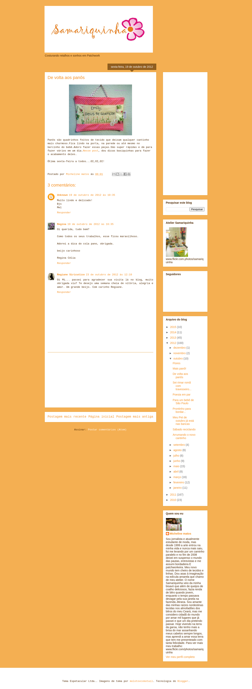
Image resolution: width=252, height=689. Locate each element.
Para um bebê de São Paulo (183, 401)
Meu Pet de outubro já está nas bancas (183, 421)
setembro (179, 444)
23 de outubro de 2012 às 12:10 (109, 274)
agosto (177, 450)
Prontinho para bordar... (182, 410)
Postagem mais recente (67, 417)
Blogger (183, 681)
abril (176, 471)
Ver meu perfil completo (180, 656)
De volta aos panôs (180, 375)
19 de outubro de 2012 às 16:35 (90, 224)
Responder (64, 212)
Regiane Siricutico (71, 274)
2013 (173, 337)
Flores (176, 363)
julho (176, 455)
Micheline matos (180, 533)
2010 (173, 499)
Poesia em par (181, 394)
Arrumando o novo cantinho (184, 436)
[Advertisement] (100, 380)
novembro (179, 353)
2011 (173, 494)
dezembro (179, 347)
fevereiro (179, 482)
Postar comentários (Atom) (107, 429)
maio (176, 466)
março (177, 477)
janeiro (177, 487)
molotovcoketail (141, 681)
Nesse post (90, 150)
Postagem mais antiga (134, 417)
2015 (173, 327)
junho (177, 460)
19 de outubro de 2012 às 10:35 (92, 195)
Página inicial (101, 417)
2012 (173, 342)
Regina (61, 224)
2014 (173, 332)
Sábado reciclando (184, 429)
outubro (178, 358)
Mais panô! (179, 368)
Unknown (62, 195)
